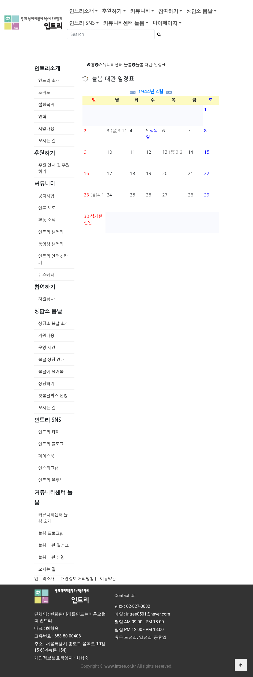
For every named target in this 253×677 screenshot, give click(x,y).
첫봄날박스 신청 (52, 395)
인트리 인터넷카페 (53, 259)
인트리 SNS (82, 23)
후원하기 (112, 11)
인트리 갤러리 (50, 232)
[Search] (110, 34)
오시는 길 (46, 140)
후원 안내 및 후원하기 (54, 168)
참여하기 (168, 11)
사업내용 (46, 128)
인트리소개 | (45, 579)
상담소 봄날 (199, 11)
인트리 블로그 (50, 444)
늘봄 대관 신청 (51, 557)
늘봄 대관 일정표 (53, 545)
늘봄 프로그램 (51, 533)
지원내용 (46, 335)
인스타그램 (48, 468)
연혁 (42, 116)
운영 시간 (46, 347)
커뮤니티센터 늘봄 (123, 23)
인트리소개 (81, 11)
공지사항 (46, 196)
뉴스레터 (46, 274)
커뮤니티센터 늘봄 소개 (52, 518)
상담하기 (46, 383)
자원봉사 (46, 299)
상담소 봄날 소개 (53, 323)
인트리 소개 (48, 80)
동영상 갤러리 (50, 244)
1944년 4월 (150, 91)
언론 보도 (47, 208)
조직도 (44, 92)
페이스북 (46, 456)
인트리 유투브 (51, 480)
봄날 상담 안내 (51, 359)
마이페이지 (165, 23)
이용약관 (108, 579)
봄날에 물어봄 (50, 371)
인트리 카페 (48, 432)
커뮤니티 (140, 11)
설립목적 (46, 104)
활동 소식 (46, 220)
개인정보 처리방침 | (78, 579)
